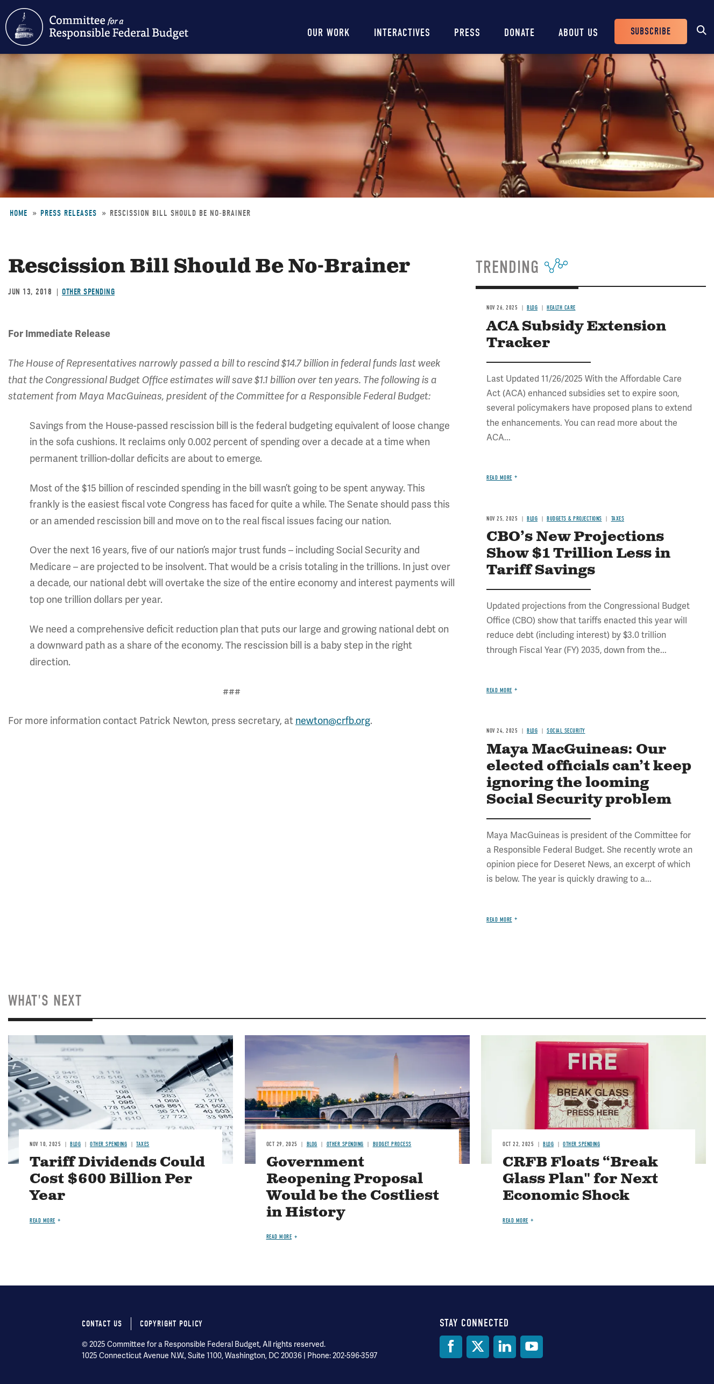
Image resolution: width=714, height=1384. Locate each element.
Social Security (566, 730)
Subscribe (651, 31)
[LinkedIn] (504, 1347)
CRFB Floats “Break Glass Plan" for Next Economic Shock (580, 1179)
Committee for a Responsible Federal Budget (96, 27)
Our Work (328, 32)
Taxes (618, 518)
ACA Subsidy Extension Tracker (576, 335)
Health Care (561, 307)
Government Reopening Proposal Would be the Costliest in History (352, 1187)
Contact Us (102, 1324)
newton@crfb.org (332, 720)
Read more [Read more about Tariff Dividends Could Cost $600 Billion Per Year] (42, 1220)
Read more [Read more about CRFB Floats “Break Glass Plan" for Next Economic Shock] (515, 1220)
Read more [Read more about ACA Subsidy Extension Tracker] (499, 477)
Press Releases (68, 213)
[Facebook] (451, 1347)
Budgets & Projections (574, 518)
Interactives (402, 32)
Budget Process (392, 1144)
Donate (519, 32)
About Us (578, 32)
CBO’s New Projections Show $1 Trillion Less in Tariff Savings (578, 554)
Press (467, 32)
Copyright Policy (171, 1324)
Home (18, 213)
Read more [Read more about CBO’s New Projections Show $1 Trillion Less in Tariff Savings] (499, 690)
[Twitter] (477, 1347)
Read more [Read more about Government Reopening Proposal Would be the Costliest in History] (279, 1236)
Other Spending (88, 292)
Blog (532, 307)
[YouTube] (531, 1347)
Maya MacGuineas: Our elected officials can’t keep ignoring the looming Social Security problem (588, 774)
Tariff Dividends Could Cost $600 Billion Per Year (117, 1179)
